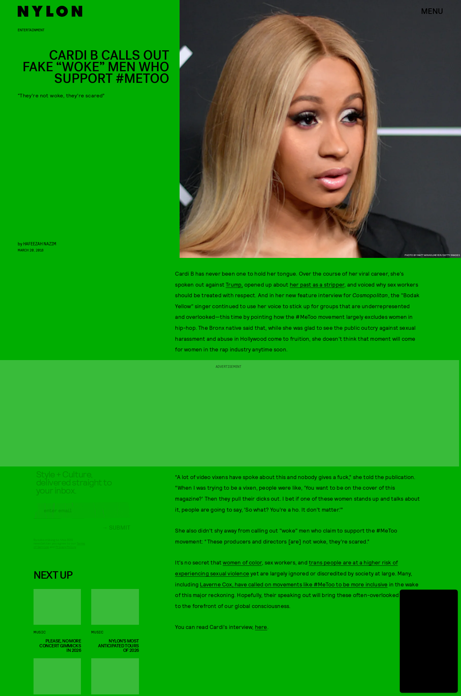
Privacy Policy (65, 552)
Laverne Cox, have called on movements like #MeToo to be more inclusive (293, 584)
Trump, (234, 284)
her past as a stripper (317, 284)
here (261, 626)
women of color (242, 562)
